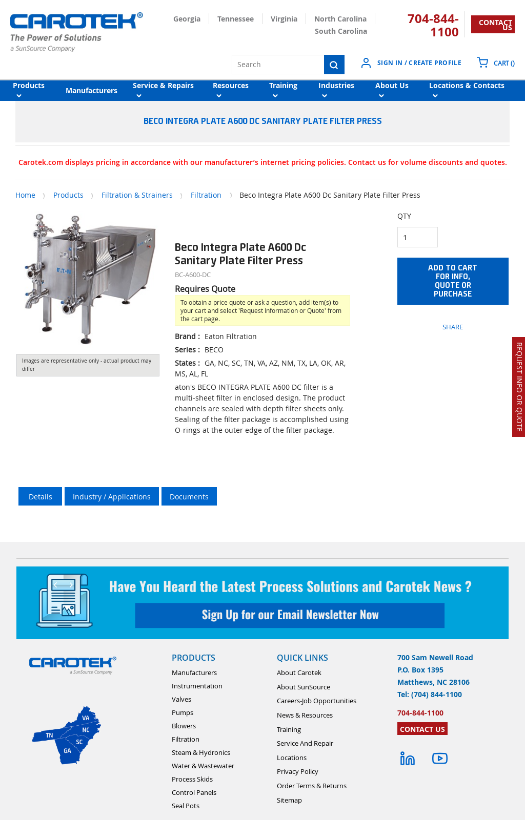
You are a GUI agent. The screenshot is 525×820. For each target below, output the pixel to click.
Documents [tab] (189, 496)
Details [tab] (40, 496)
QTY (404, 216)
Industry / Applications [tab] (112, 496)
